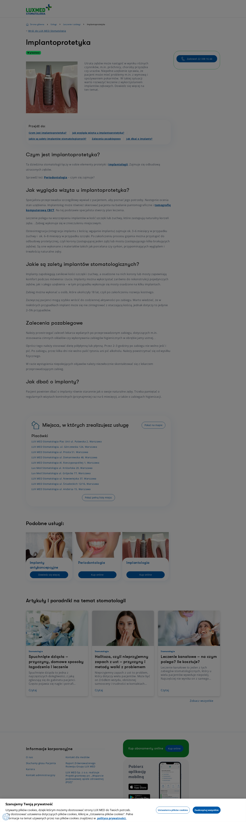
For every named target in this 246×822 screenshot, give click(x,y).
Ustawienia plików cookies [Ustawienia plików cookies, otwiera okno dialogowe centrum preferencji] (173, 809)
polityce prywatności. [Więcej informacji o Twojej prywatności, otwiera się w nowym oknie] (111, 818)
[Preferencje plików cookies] (5, 816)
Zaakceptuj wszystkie (207, 809)
